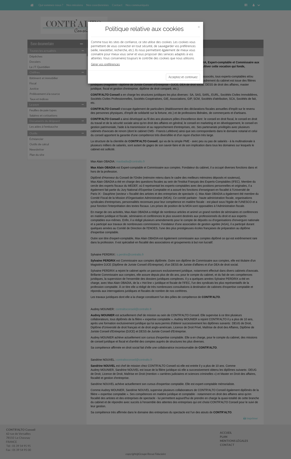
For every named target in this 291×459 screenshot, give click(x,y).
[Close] (199, 27)
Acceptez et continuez (183, 77)
